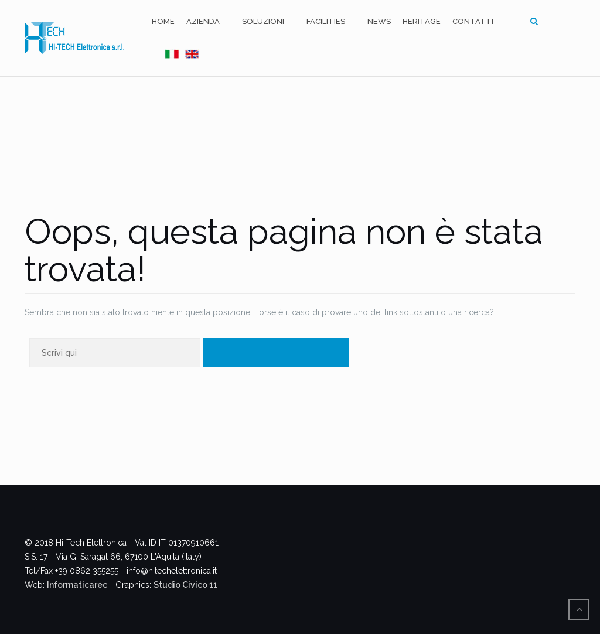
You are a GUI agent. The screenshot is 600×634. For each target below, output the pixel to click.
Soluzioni (263, 21)
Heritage (422, 21)
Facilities (325, 21)
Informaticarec (77, 584)
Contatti (472, 21)
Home (163, 21)
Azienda (203, 21)
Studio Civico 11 (185, 584)
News (379, 21)
